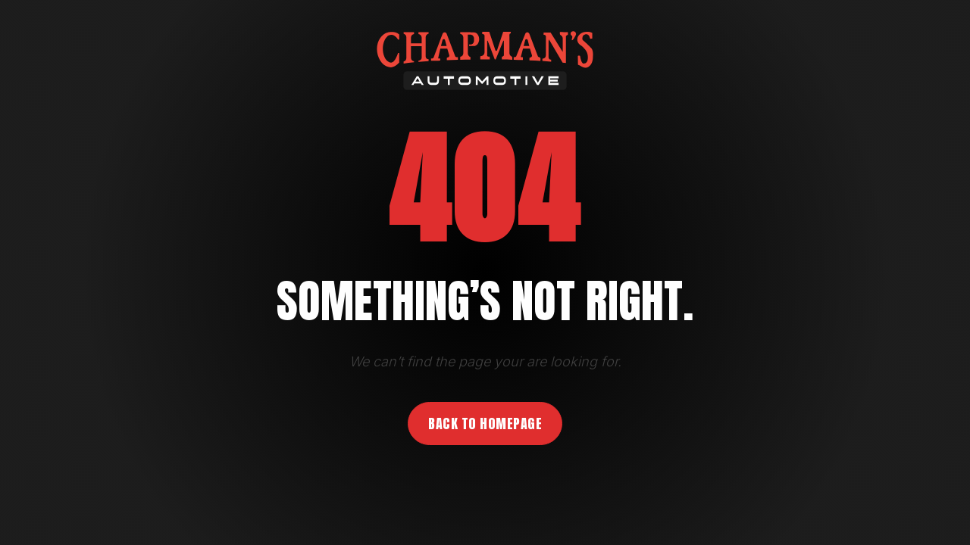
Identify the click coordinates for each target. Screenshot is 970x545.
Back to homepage (485, 423)
